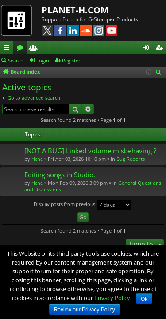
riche (37, 159)
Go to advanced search (34, 97)
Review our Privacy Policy (84, 310)
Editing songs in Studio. (59, 175)
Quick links (8, 48)
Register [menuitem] (161, 48)
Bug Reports (130, 159)
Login (42, 60)
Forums (22, 48)
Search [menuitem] (160, 73)
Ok (144, 299)
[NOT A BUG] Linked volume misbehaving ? (90, 151)
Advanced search (88, 109)
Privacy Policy (112, 298)
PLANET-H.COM (75, 10)
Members (35, 48)
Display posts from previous (82, 205)
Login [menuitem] (148, 48)
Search (15, 60)
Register (71, 60)
